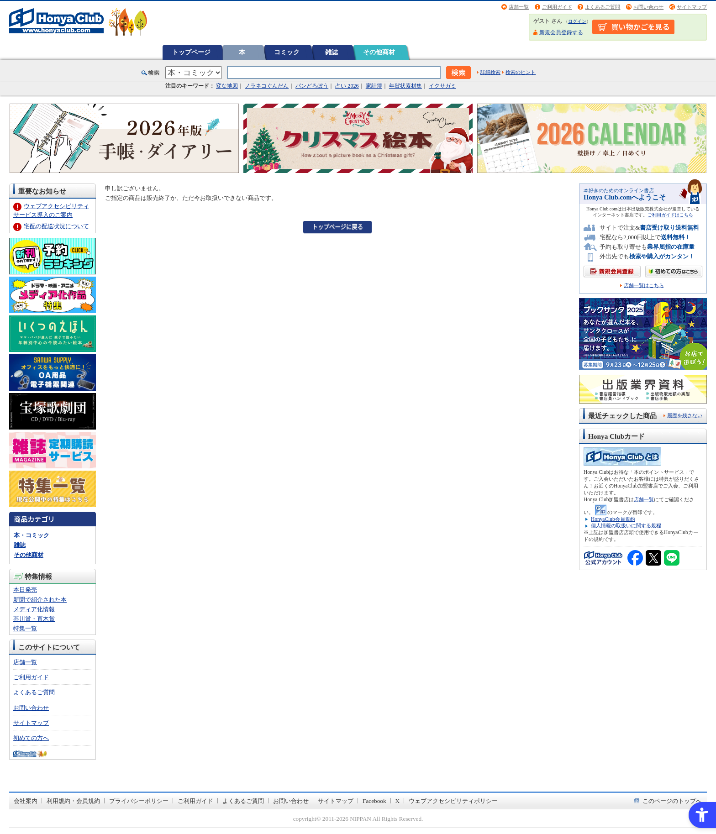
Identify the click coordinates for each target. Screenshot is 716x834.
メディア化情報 (34, 609)
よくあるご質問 (602, 7)
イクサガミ (442, 86)
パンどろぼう (311, 86)
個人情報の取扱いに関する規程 (626, 525)
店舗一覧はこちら (644, 285)
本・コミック (31, 535)
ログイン (577, 21)
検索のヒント (520, 72)
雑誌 (331, 52)
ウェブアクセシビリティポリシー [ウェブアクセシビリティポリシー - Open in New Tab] (453, 800)
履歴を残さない (684, 415)
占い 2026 (346, 86)
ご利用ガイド (557, 7)
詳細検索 (490, 72)
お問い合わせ (648, 7)
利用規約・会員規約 (73, 800)
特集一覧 (25, 628)
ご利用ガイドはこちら (670, 214)
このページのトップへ (672, 800)
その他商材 (379, 52)
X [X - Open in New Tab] (397, 800)
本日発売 (25, 589)
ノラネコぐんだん (267, 86)
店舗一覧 (519, 7)
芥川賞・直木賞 (34, 618)
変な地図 (227, 86)
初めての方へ (31, 737)
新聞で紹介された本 (40, 599)
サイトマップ (692, 7)
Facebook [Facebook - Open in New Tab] (374, 800)
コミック (287, 52)
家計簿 (374, 86)
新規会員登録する (561, 32)
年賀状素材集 (405, 86)
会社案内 (25, 800)
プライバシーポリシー (138, 800)
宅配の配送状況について (56, 226)
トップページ (191, 52)
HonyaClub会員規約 (613, 519)
